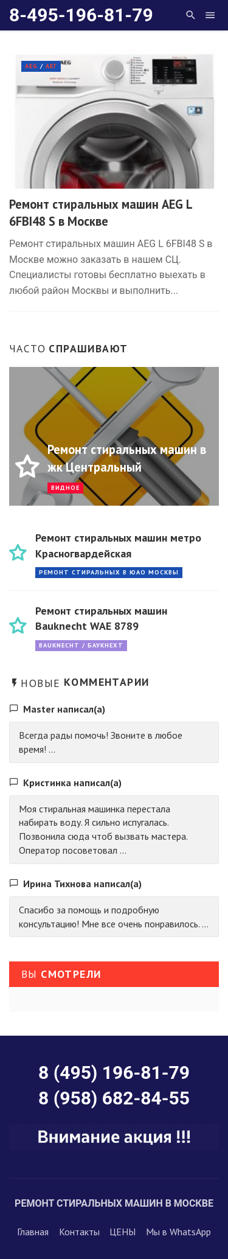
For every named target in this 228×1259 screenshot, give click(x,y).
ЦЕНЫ (122, 1232)
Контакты (79, 1232)
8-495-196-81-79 (81, 15)
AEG (31, 66)
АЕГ (51, 66)
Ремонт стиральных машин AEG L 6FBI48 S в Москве (100, 212)
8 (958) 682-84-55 (114, 1098)
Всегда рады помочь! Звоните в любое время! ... (100, 742)
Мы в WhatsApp (178, 1232)
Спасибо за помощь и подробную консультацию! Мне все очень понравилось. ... (114, 917)
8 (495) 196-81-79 (114, 1072)
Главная (33, 1232)
